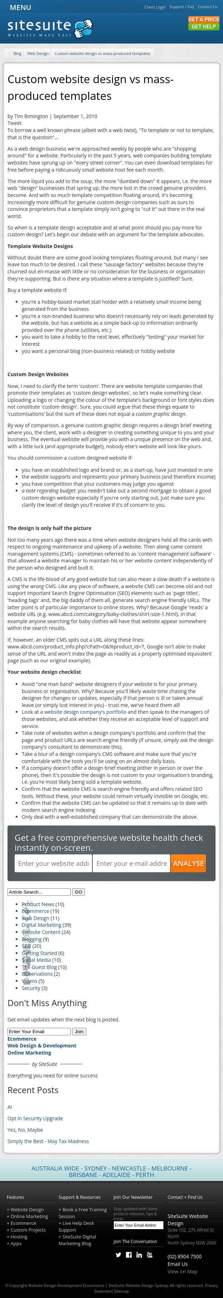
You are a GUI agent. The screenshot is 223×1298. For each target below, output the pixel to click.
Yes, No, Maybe (25, 1129)
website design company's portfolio (85, 711)
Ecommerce (35, 911)
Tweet (14, 123)
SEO (26, 946)
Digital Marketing (41, 924)
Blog (17, 53)
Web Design (38, 53)
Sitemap (121, 1291)
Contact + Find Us (185, 1197)
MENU (19, 7)
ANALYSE (188, 863)
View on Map (183, 1271)
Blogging (32, 939)
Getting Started (39, 953)
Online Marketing (29, 1052)
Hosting (19, 1236)
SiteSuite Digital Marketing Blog (77, 1240)
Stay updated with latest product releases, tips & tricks (138, 1213)
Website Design (27, 1209)
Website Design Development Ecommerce (66, 1285)
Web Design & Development (41, 1045)
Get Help (204, 27)
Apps (16, 1243)
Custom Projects (28, 1230)
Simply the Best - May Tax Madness (48, 1141)
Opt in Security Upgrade (35, 1118)
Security (31, 988)
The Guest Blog (39, 967)
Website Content (41, 932)
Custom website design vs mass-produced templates (103, 53)
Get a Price (203, 19)
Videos (29, 981)
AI (9, 1106)
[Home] (7, 53)
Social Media (36, 959)
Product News (38, 904)
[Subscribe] (159, 1225)
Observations (37, 973)
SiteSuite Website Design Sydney (138, 1285)
